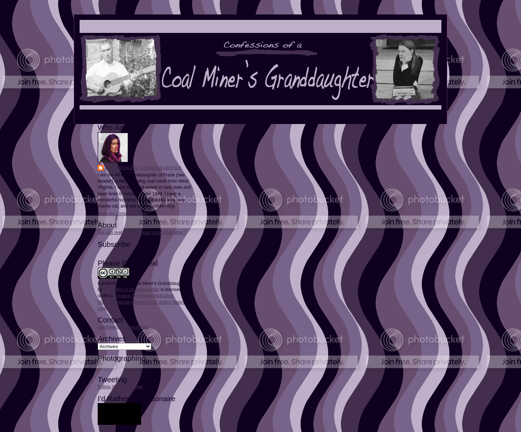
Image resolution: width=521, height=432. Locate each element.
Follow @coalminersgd (120, 386)
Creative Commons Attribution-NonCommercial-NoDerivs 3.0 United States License (141, 302)
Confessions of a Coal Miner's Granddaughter (143, 283)
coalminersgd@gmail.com (123, 327)
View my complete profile (122, 213)
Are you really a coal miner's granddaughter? (142, 232)
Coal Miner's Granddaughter (143, 168)
